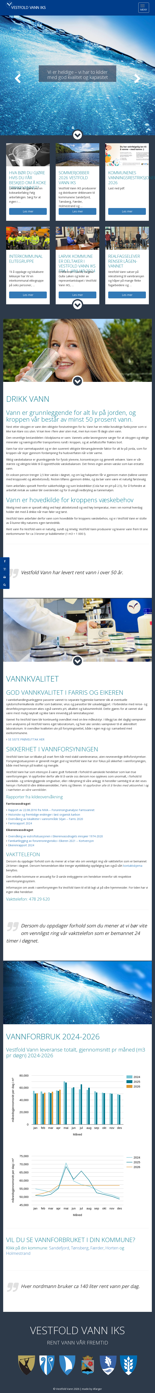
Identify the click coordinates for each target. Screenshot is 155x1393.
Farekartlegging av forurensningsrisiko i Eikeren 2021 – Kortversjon (51, 841)
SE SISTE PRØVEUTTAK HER (26, 739)
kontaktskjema (132, 866)
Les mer (28, 211)
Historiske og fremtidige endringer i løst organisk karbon (44, 814)
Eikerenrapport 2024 (21, 845)
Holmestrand (18, 1253)
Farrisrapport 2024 (20, 823)
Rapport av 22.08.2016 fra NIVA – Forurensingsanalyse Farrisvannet (51, 810)
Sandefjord (59, 1248)
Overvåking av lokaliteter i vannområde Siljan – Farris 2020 (45, 819)
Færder (97, 1248)
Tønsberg (80, 1248)
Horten (112, 1248)
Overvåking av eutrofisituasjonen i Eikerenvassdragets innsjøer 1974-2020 (55, 836)
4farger (97, 1389)
